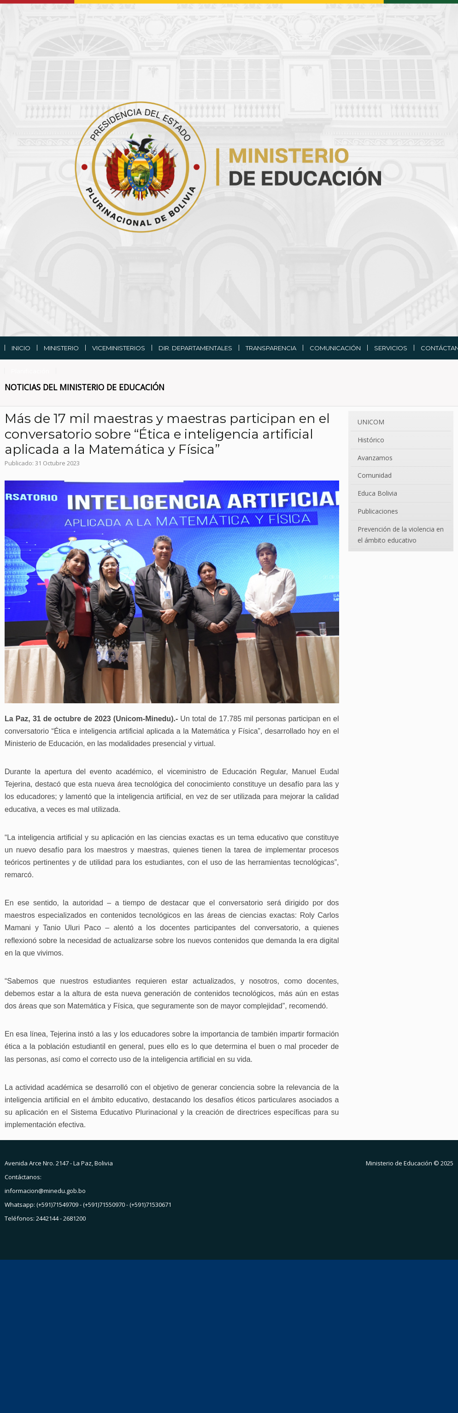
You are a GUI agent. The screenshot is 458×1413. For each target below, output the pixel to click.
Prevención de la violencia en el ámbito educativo (401, 534)
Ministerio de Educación (399, 1163)
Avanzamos (375, 457)
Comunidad (375, 475)
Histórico (371, 439)
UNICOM (371, 421)
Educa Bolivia (377, 493)
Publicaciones (378, 511)
